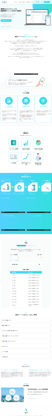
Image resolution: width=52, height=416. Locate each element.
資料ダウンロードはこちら (6, 26)
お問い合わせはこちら (6, 23)
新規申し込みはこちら (6, 20)
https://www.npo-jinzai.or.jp (32, 398)
